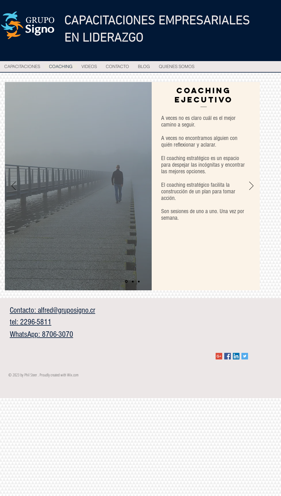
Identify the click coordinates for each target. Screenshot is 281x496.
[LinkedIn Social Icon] (236, 356)
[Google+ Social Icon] (219, 356)
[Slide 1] (126, 281)
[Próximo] (251, 186)
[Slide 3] (139, 281)
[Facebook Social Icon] (227, 356)
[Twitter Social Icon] (244, 356)
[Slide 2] (133, 281)
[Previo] (13, 186)
